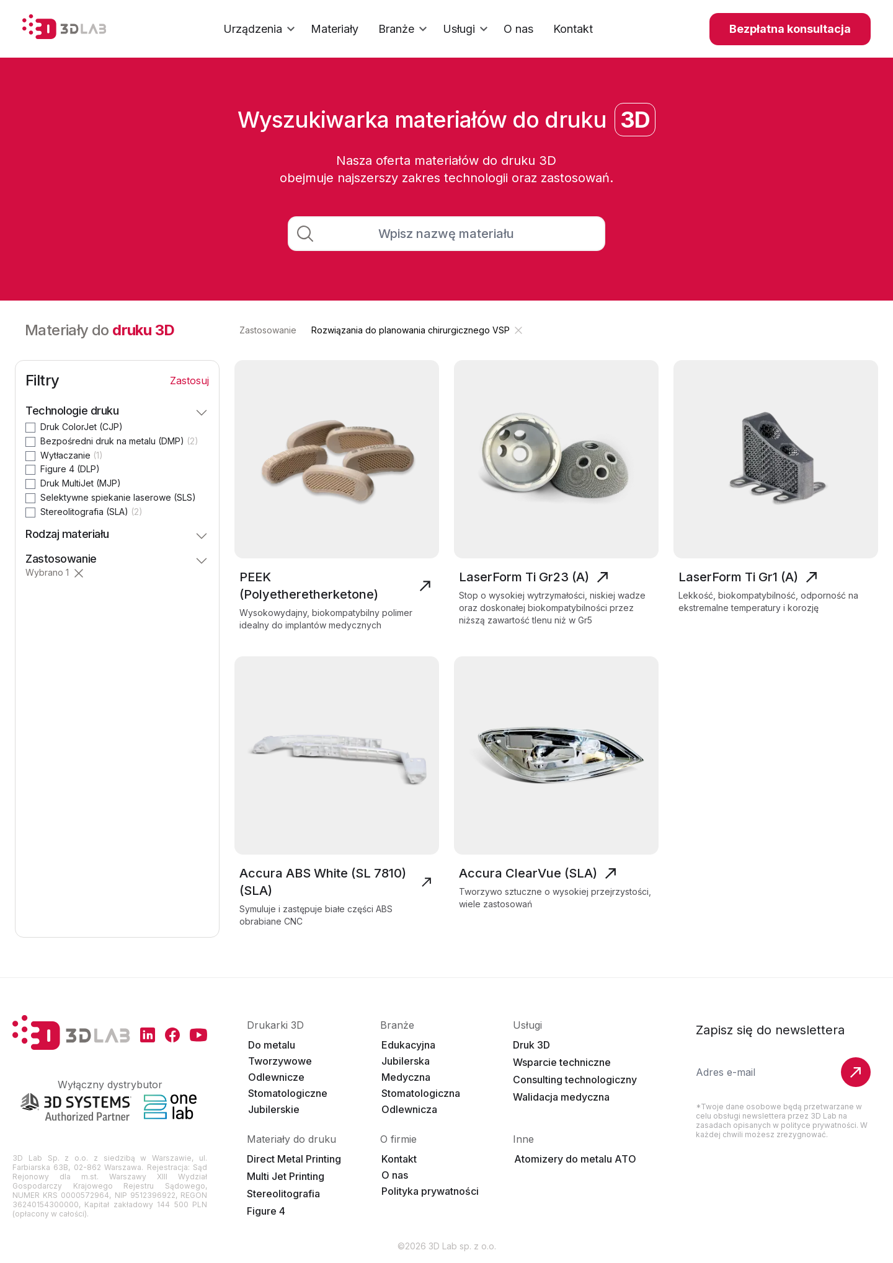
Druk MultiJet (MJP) (80, 483)
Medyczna (405, 1077)
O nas (394, 1175)
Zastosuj (189, 380)
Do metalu (271, 1045)
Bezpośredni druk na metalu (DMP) (119, 441)
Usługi (467, 29)
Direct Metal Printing (294, 1159)
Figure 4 (266, 1211)
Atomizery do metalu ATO (575, 1159)
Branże (404, 29)
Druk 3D (531, 1045)
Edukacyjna (408, 1045)
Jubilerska (405, 1061)
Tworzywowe (280, 1061)
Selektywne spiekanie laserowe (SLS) (118, 497)
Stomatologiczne (287, 1093)
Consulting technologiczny (575, 1079)
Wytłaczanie (71, 455)
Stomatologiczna (420, 1093)
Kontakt (399, 1159)
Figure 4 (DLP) (70, 469)
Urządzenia (260, 29)
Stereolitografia (283, 1193)
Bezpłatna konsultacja (790, 28)
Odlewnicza (409, 1109)
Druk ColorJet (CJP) (81, 426)
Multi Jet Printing (285, 1176)
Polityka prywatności (430, 1191)
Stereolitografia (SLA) (91, 511)
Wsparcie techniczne (562, 1062)
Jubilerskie (274, 1109)
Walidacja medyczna (561, 1097)
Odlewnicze (276, 1077)
